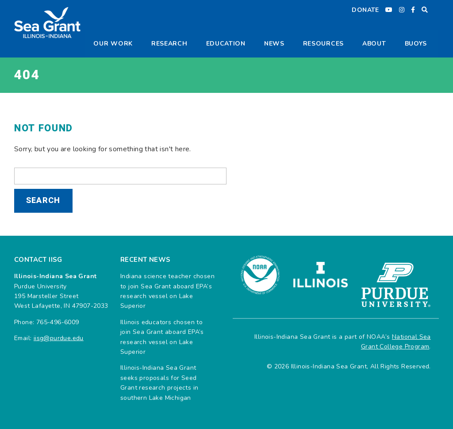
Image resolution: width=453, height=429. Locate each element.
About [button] (374, 43)
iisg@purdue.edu (59, 338)
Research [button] (169, 43)
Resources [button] (323, 43)
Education (226, 43)
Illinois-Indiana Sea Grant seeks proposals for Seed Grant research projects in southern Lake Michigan (159, 383)
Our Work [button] (113, 43)
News (274, 43)
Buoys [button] (416, 43)
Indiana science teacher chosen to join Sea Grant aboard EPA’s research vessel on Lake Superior (167, 291)
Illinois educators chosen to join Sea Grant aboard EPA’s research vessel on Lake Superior (162, 337)
